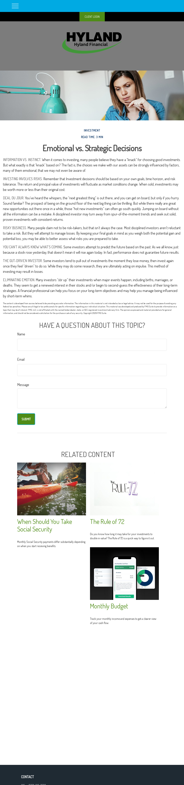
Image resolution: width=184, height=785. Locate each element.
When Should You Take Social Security (44, 525)
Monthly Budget (109, 606)
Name (21, 334)
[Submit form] (26, 419)
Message (23, 384)
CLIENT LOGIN (92, 16)
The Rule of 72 (107, 521)
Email (21, 359)
